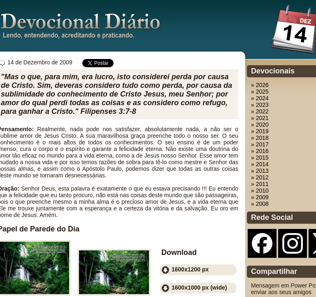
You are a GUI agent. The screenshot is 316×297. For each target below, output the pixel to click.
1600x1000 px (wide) (199, 287)
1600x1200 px (190, 269)
